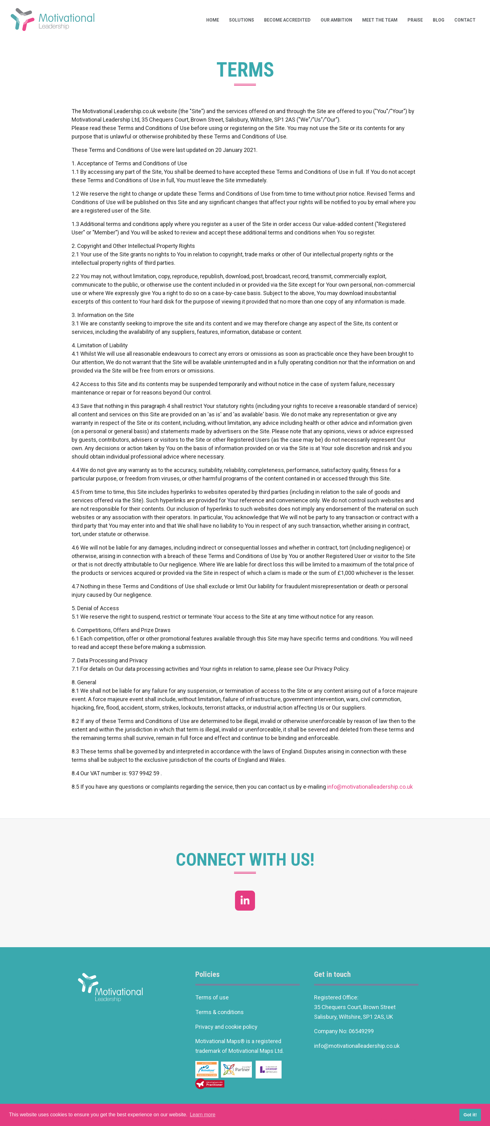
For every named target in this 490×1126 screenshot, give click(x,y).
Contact (465, 20)
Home (212, 20)
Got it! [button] (470, 1114)
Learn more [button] (202, 1114)
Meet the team (380, 20)
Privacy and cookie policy (226, 1026)
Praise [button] (415, 20)
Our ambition (336, 20)
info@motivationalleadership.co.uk (370, 786)
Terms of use (212, 997)
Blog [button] (438, 20)
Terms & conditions (219, 1012)
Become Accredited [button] (287, 20)
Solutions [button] (241, 20)
